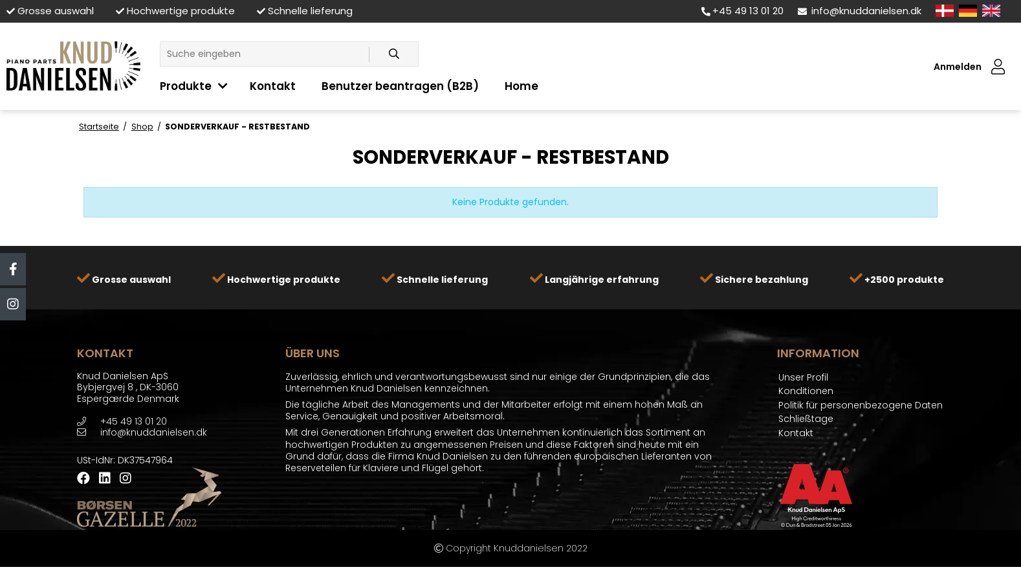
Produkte (186, 86)
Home (521, 86)
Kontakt (273, 86)
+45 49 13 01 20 (742, 10)
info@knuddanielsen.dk (859, 10)
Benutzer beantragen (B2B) (400, 86)
